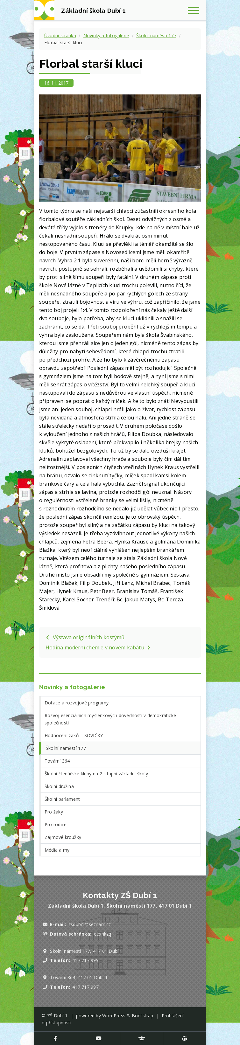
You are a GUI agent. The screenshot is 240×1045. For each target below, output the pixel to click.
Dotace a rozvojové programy (77, 703)
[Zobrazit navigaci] (196, 10)
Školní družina (59, 786)
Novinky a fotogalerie (106, 35)
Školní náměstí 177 (156, 35)
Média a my (57, 850)
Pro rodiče (56, 824)
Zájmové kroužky (63, 837)
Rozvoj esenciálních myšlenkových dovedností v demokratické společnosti (110, 719)
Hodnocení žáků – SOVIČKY (74, 735)
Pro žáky (54, 812)
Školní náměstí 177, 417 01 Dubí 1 (86, 951)
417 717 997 (85, 987)
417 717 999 (85, 960)
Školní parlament (62, 799)
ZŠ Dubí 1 (57, 1016)
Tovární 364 (57, 761)
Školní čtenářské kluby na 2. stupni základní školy (96, 774)
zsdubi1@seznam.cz (89, 924)
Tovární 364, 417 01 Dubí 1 (79, 977)
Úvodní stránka (60, 35)
